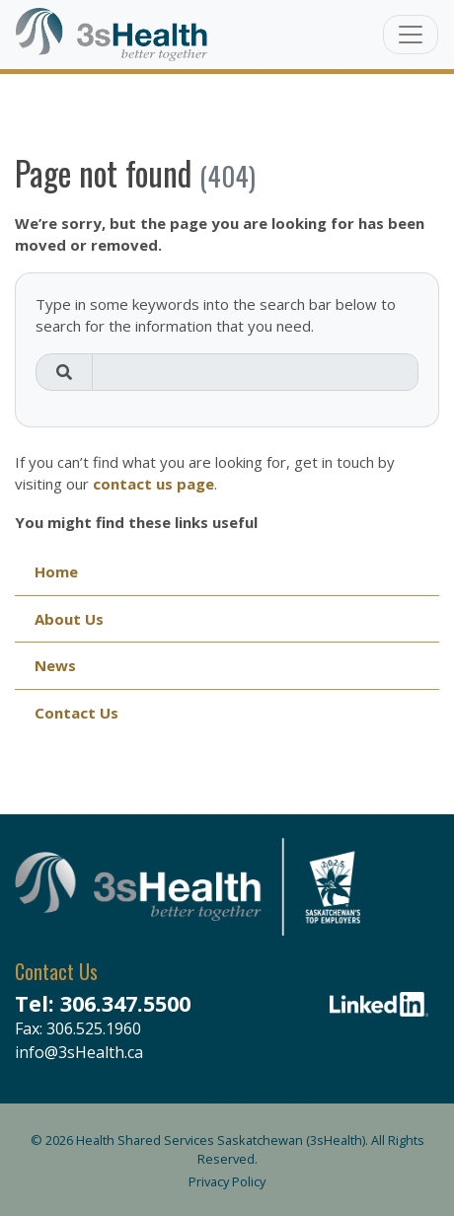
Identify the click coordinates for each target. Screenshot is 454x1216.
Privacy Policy (227, 1181)
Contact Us (76, 712)
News (55, 665)
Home (56, 571)
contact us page (153, 484)
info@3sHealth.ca (79, 1052)
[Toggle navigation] (410, 34)
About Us (69, 619)
